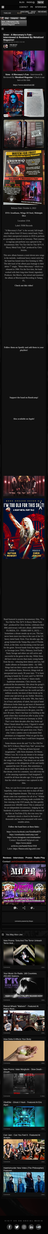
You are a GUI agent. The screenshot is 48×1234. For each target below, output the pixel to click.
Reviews (7, 858)
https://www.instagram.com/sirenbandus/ (24, 837)
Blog (6, 18)
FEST (33, 12)
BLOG (21, 2)
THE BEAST (13, 45)
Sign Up (40, 2)
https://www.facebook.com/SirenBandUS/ (24, 832)
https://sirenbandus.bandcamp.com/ (23, 834)
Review (23, 18)
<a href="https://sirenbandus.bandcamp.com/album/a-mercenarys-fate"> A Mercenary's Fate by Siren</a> (23, 408)
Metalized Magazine (24, 77)
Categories (14, 18)
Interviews (18, 858)
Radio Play (39, 858)
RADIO (29, 2)
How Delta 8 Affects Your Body (17, 1039)
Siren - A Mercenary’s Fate (17, 74)
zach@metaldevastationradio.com (28, 861)
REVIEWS (42, 12)
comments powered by (24, 921)
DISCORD (25, 12)
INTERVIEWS (40, 7)
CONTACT (23, 7)
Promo (29, 858)
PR (31, 7)
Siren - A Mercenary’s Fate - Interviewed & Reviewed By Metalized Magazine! (11, 23)
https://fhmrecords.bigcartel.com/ (26, 849)
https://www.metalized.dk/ (24, 85)
